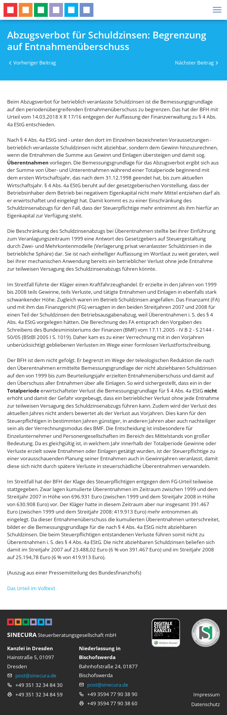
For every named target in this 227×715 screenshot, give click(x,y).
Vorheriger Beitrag (34, 62)
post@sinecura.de (35, 675)
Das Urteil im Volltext (31, 588)
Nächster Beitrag (194, 62)
